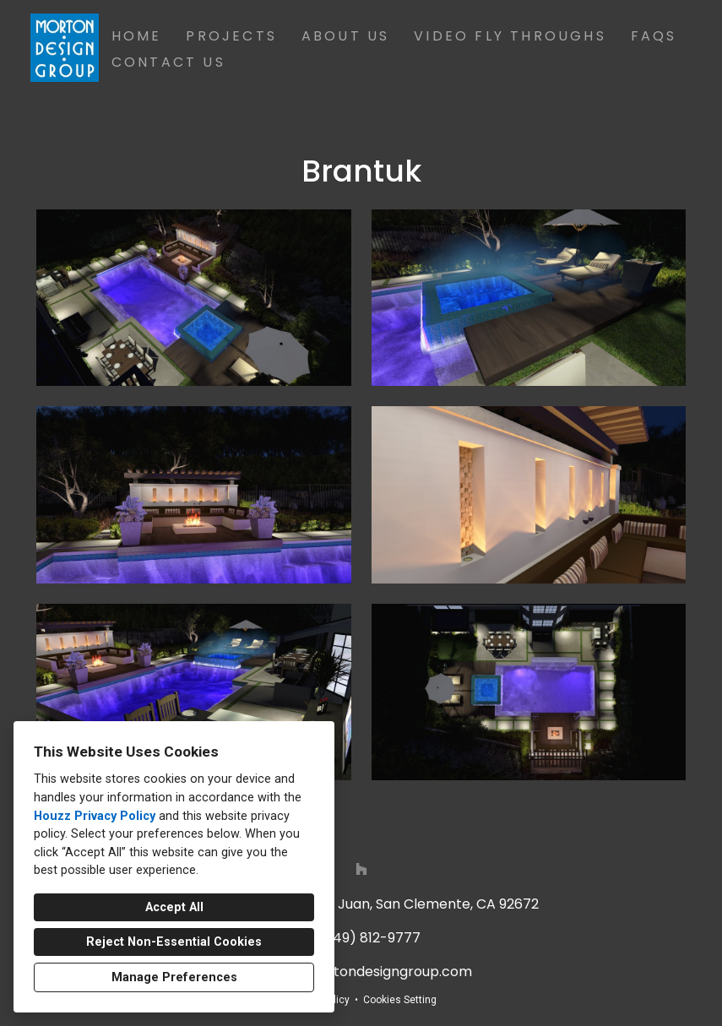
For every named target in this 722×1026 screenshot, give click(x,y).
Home (136, 36)
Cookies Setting (400, 1000)
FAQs (654, 36)
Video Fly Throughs (510, 36)
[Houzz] (361, 869)
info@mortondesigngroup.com (370, 971)
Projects (231, 36)
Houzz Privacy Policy (94, 816)
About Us (345, 36)
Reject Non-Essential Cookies (174, 942)
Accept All (174, 907)
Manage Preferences (174, 977)
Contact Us (168, 62)
